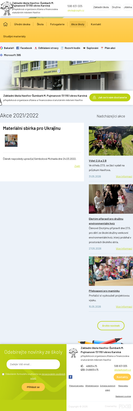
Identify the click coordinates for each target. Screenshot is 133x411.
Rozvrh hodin (72, 47)
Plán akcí (109, 47)
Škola (40, 24)
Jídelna (127, 7)
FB (70, 377)
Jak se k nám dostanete (112, 97)
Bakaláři (9, 47)
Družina (115, 7)
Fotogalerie (57, 24)
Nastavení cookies (123, 396)
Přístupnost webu (76, 386)
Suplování (92, 47)
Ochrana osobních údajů (107, 388)
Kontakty (122, 376)
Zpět (77, 166)
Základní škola (99, 7)
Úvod (5, 24)
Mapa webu (123, 386)
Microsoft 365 (12, 55)
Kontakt (96, 24)
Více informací (124, 176)
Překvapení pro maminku (104, 290)
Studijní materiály (14, 36)
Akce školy (77, 24)
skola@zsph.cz (76, 10)
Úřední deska (22, 24)
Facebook (26, 47)
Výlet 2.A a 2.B (98, 160)
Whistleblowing (92, 386)
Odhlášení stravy (48, 47)
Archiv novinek (111, 325)
